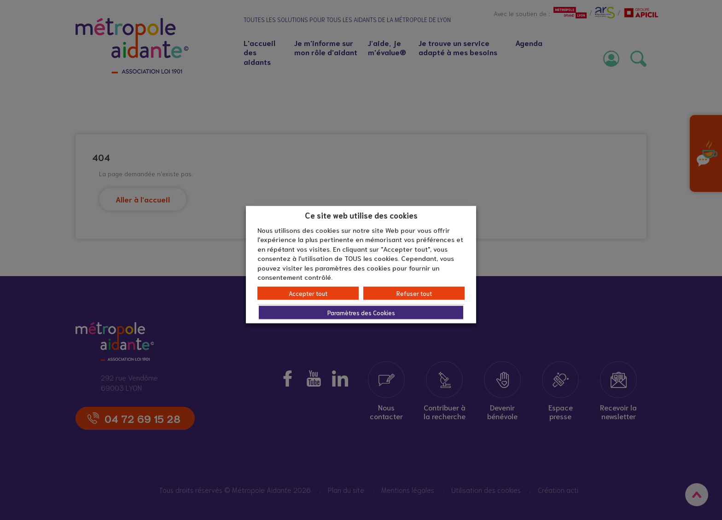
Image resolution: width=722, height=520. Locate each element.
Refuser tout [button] (414, 293)
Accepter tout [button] (308, 293)
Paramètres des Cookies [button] (361, 312)
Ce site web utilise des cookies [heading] (361, 215)
